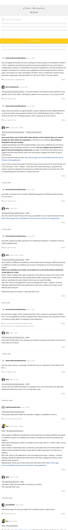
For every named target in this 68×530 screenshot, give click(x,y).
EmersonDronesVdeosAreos (14, 53)
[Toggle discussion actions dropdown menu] (66, 2)
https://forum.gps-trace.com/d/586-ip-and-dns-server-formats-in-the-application (31, 180)
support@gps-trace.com (23, 491)
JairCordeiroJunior (34, 94)
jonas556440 (13, 487)
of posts (34, 2)
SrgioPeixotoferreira (15, 392)
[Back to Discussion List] (2, 2)
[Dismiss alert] (50, 526)
